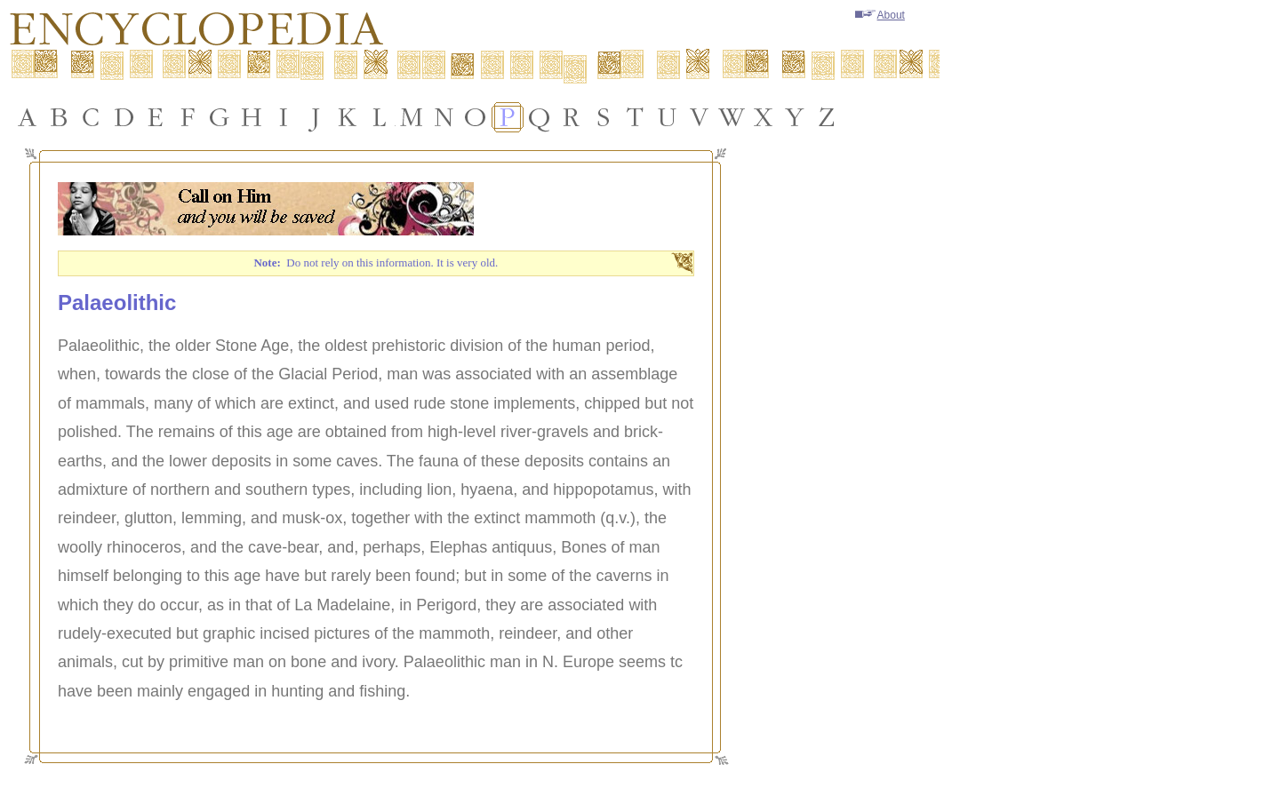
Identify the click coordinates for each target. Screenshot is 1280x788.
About (880, 15)
